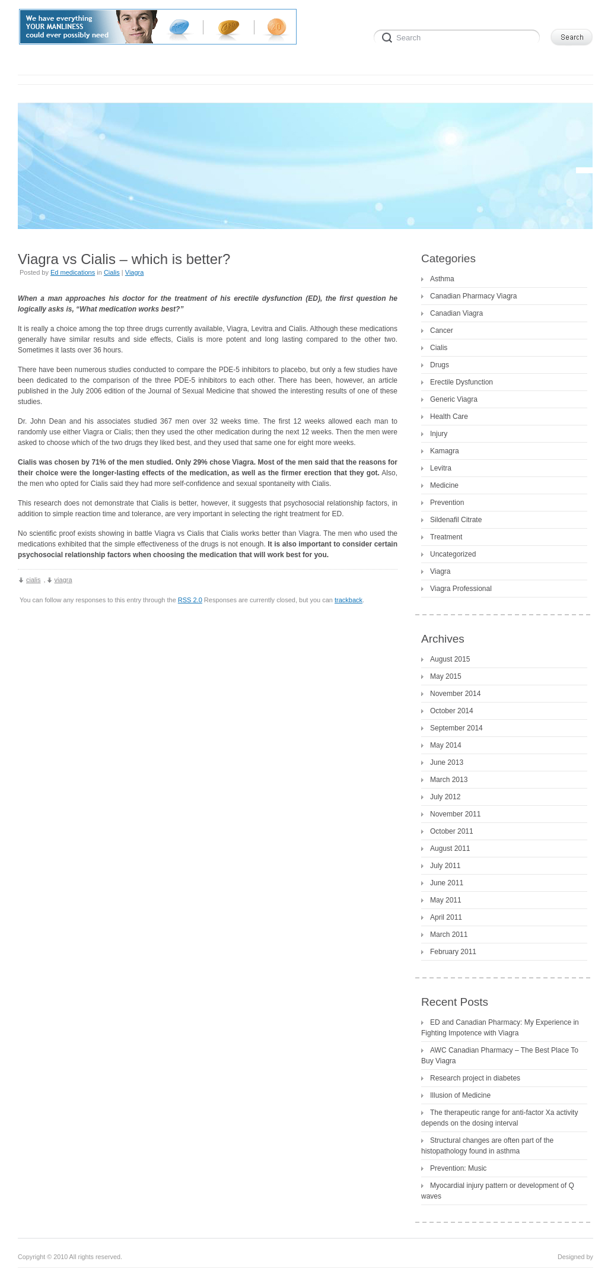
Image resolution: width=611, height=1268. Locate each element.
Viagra (134, 272)
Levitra (440, 468)
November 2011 (455, 814)
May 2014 (446, 745)
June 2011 (446, 883)
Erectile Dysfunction (461, 382)
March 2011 (448, 934)
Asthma (442, 279)
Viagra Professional (461, 588)
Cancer (441, 330)
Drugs (439, 365)
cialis (33, 579)
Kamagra (444, 451)
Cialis (112, 272)
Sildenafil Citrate (456, 520)
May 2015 (446, 676)
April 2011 (446, 917)
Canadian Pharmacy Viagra (473, 296)
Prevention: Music (458, 1168)
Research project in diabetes (475, 1078)
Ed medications (72, 272)
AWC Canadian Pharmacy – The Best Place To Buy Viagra (499, 1055)
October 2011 (451, 831)
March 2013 (448, 780)
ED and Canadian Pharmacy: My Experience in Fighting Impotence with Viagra (500, 1027)
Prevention (447, 502)
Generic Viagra (454, 399)
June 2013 (446, 762)
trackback (348, 599)
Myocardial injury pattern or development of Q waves (497, 1190)
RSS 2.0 (190, 599)
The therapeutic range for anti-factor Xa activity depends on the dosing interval (499, 1117)
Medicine (444, 485)
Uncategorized (453, 554)
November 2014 (455, 693)
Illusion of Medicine (460, 1095)
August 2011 (450, 848)
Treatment (446, 537)
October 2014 (451, 711)
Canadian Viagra (456, 313)
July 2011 (445, 866)
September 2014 (456, 728)
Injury (438, 434)
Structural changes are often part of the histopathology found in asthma (487, 1145)
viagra (63, 579)
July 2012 (445, 797)
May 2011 (446, 900)
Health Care (449, 416)
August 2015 (450, 659)
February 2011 (453, 952)
